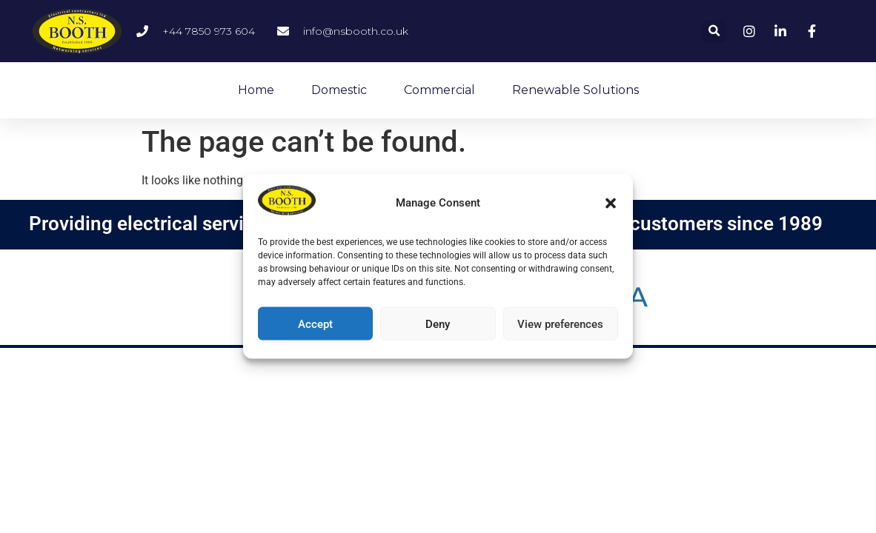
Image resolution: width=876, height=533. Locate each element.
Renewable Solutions (575, 90)
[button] (610, 207)
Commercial (439, 90)
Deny (437, 328)
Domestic (339, 90)
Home (256, 90)
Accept (315, 328)
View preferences (560, 328)
